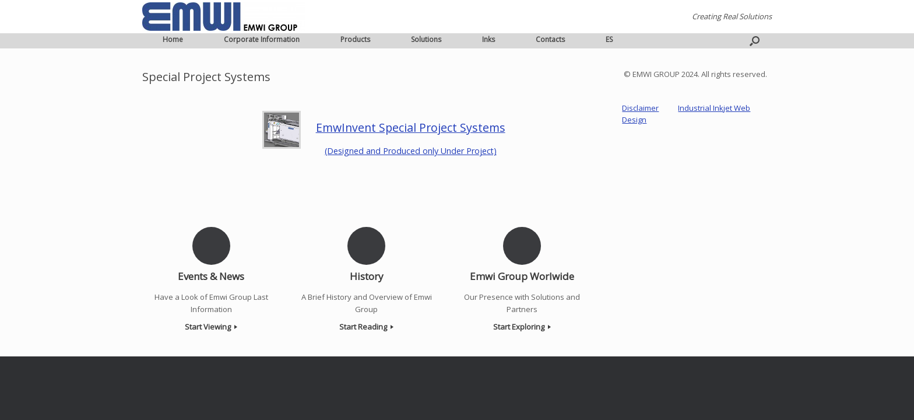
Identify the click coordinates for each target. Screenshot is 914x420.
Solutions (426, 39)
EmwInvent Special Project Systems (410, 127)
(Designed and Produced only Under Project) (411, 150)
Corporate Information (262, 39)
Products (355, 39)
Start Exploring (522, 326)
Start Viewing (211, 326)
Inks (488, 39)
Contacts (550, 39)
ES (609, 39)
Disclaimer (640, 108)
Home (173, 39)
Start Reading (366, 326)
